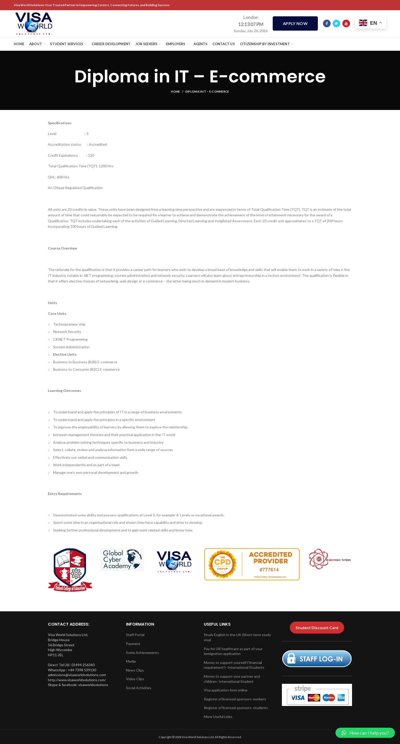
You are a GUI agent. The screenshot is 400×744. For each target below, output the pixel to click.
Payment (133, 643)
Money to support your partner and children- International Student (232, 679)
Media (131, 661)
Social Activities (138, 688)
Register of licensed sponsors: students (236, 707)
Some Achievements (142, 652)
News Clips (135, 670)
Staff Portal (135, 635)
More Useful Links (218, 716)
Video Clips (135, 679)
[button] (365, 733)
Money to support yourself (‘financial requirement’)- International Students (234, 665)
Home (175, 91)
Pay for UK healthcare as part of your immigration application (233, 651)
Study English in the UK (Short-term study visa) (237, 637)
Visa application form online (225, 690)
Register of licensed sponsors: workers (235, 699)
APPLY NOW (295, 23)
